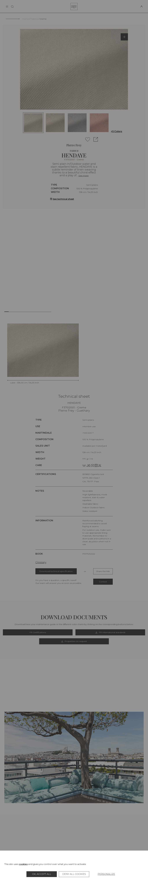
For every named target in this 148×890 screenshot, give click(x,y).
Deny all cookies (74, 874)
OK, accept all (41, 874)
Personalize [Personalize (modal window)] (106, 874)
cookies (23, 864)
